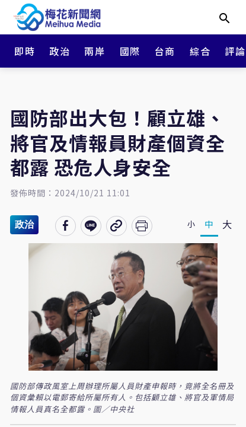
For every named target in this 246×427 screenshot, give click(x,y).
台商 (165, 51)
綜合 (200, 51)
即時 (24, 51)
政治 (59, 51)
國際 (130, 51)
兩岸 (94, 51)
